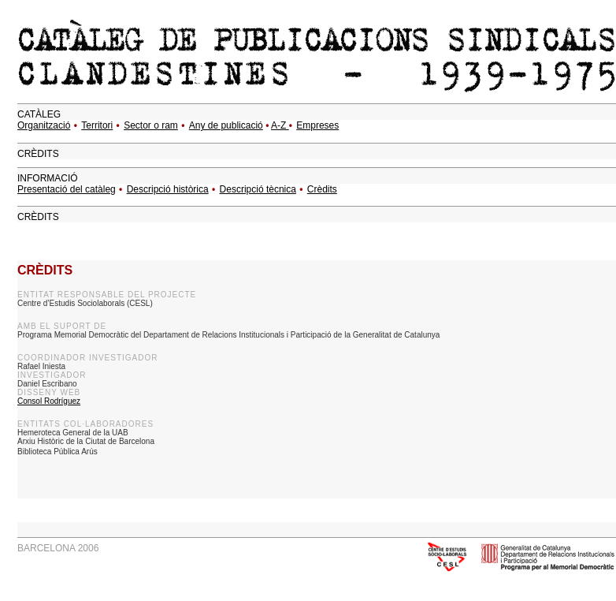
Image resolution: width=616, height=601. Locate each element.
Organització (43, 125)
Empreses (317, 125)
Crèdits (322, 189)
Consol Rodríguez (48, 401)
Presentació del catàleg (66, 189)
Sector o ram (151, 125)
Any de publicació (226, 125)
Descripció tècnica (258, 189)
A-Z (280, 125)
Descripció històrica (168, 189)
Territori (97, 125)
